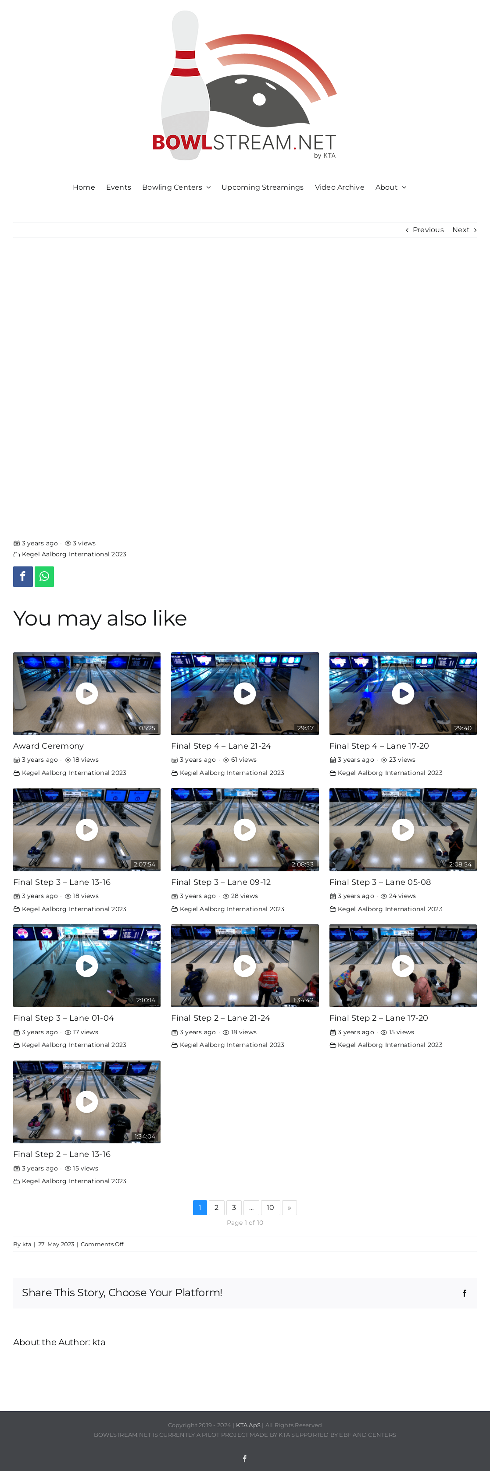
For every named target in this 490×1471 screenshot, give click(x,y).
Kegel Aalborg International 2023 (74, 554)
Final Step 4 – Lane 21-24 (221, 745)
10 (270, 1207)
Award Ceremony (48, 745)
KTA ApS (248, 1425)
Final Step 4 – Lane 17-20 (379, 745)
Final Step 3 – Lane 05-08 (380, 882)
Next (461, 230)
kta (27, 1244)
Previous (428, 230)
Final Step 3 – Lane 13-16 (62, 882)
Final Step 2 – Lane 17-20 (379, 1017)
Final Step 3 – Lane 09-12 (221, 882)
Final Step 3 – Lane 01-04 (63, 1017)
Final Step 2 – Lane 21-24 (220, 1017)
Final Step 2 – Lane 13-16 (62, 1154)
